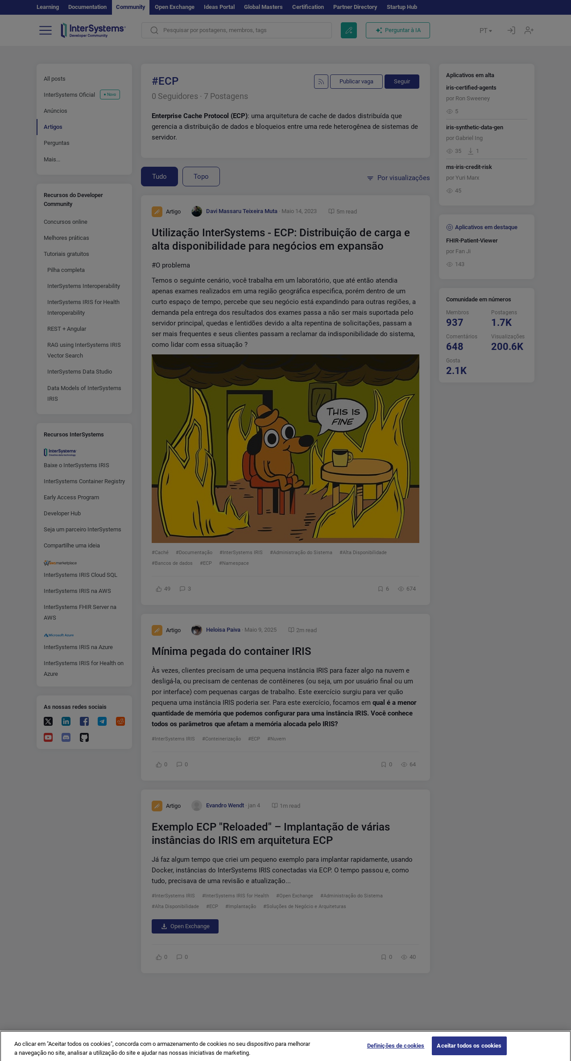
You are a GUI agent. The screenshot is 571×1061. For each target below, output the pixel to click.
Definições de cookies (396, 1050)
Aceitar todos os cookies (469, 1050)
